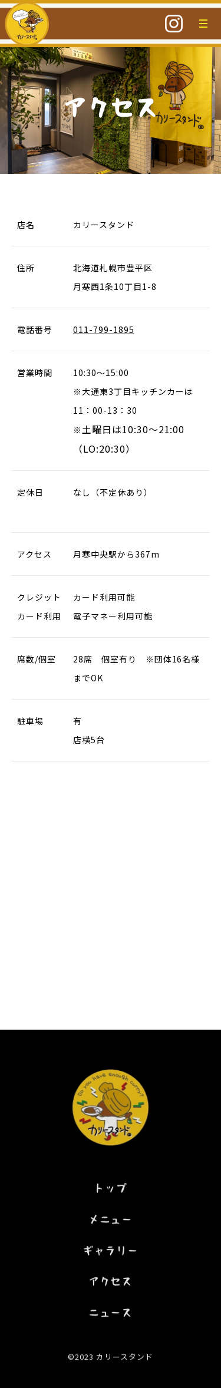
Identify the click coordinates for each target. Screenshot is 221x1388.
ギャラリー (110, 1254)
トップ (110, 1192)
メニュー (110, 1223)
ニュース (110, 1317)
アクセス (110, 1286)
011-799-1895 (103, 329)
